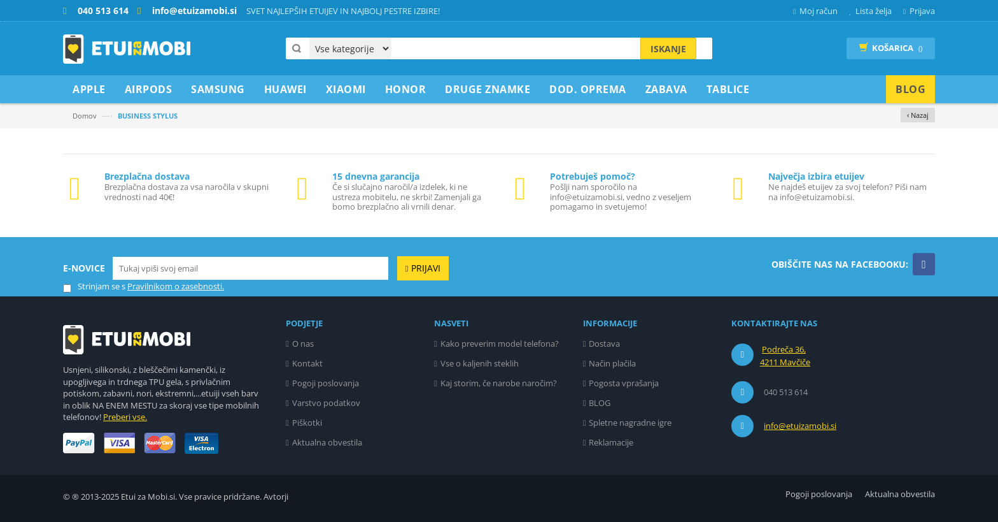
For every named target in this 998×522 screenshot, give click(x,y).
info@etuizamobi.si (800, 425)
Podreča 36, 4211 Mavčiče (785, 356)
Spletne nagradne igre (630, 422)
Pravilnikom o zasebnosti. (175, 286)
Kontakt (307, 363)
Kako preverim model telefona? (499, 343)
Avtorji (276, 496)
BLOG (599, 403)
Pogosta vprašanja (624, 383)
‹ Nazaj (918, 115)
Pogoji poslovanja (325, 383)
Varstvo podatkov (326, 403)
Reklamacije (611, 442)
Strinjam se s (94, 286)
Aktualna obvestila (327, 442)
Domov (85, 115)
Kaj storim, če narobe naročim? (498, 383)
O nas (303, 343)
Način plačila (612, 363)
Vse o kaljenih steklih (479, 363)
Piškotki (307, 422)
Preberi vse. (125, 417)
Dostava (604, 343)
